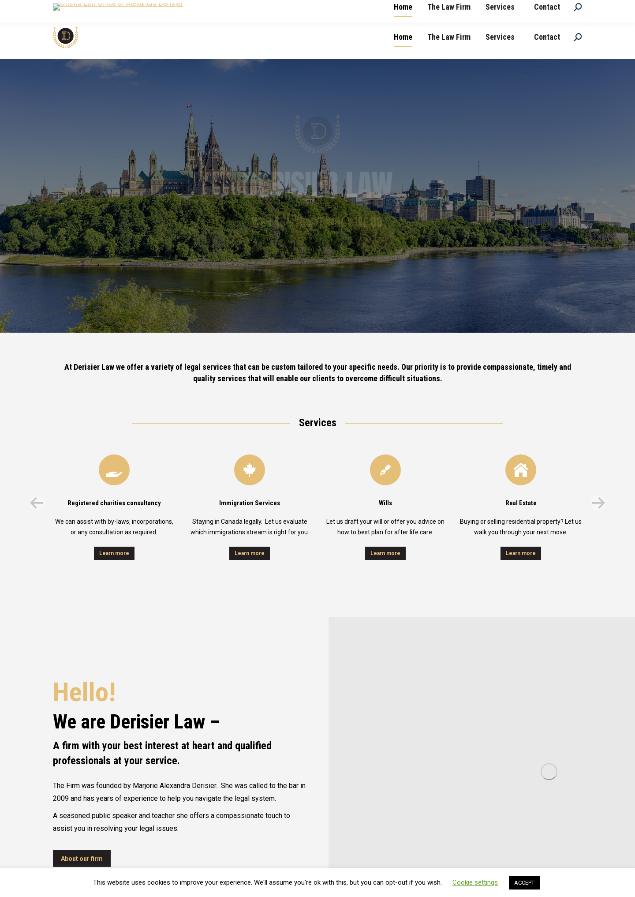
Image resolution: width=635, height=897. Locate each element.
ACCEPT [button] (524, 882)
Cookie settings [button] (475, 882)
